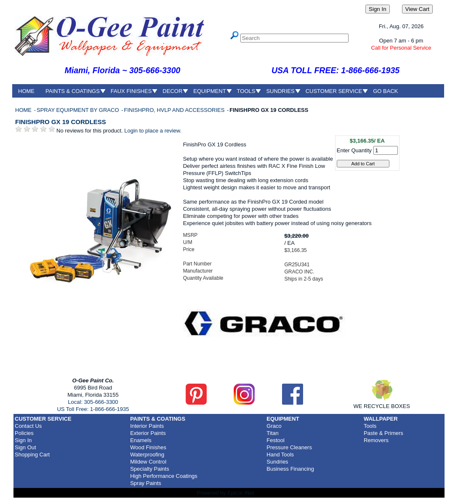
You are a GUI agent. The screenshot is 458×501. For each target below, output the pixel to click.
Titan (272, 433)
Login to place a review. (152, 130)
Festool (275, 440)
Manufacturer (198, 271)
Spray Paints (145, 483)
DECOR (172, 91)
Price (188, 249)
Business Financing (290, 469)
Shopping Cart (32, 454)
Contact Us (28, 426)
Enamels (141, 440)
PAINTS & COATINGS (72, 91)
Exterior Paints (148, 433)
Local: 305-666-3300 (93, 402)
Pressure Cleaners (289, 447)
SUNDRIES (280, 91)
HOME (26, 91)
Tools (370, 426)
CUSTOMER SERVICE (334, 91)
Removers (376, 440)
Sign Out (25, 447)
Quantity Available (203, 278)
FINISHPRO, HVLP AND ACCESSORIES (175, 110)
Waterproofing (147, 454)
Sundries (277, 462)
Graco (273, 426)
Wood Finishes (148, 447)
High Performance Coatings (163, 476)
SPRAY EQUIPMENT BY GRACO (78, 110)
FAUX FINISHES (131, 91)
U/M (187, 242)
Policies (24, 433)
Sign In (23, 440)
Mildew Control (148, 462)
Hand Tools (280, 454)
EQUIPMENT (209, 91)
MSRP (190, 235)
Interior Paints (147, 426)
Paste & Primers (383, 433)
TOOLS (246, 91)
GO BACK (385, 91)
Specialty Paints (149, 469)
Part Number (197, 264)
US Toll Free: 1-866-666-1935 (93, 409)
